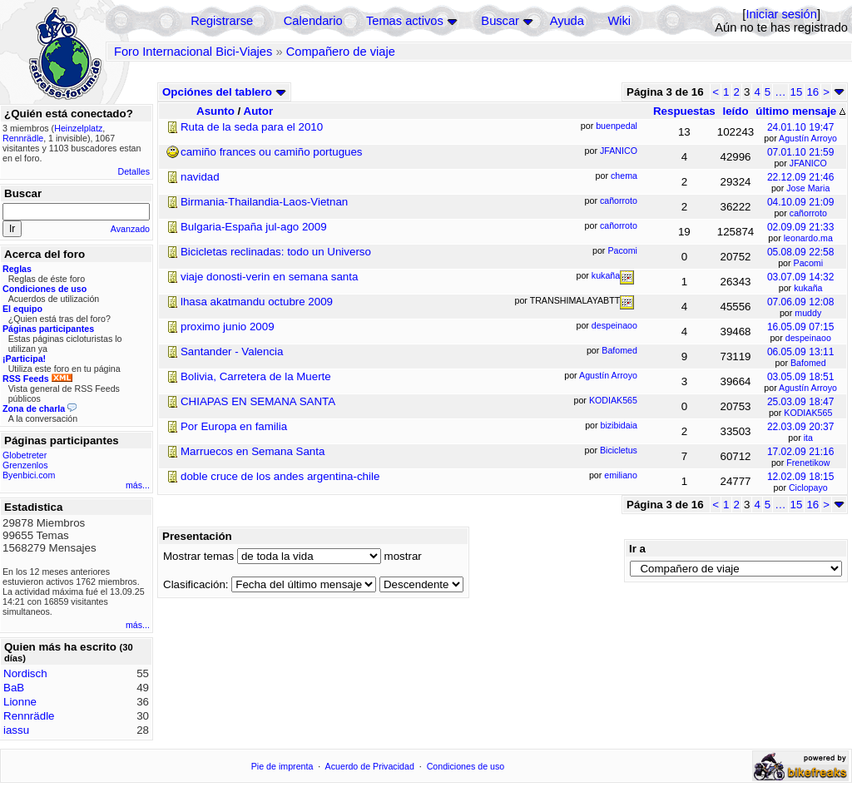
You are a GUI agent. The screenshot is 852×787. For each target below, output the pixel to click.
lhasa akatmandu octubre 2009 (257, 301)
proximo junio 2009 (228, 326)
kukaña (808, 288)
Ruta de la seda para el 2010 (252, 127)
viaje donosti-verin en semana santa (269, 276)
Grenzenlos (25, 465)
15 (796, 92)
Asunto (215, 111)
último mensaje (800, 111)
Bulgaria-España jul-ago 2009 (254, 226)
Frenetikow (808, 463)
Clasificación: (196, 584)
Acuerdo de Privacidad (369, 766)
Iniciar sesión (781, 14)
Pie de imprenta (282, 766)
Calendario (313, 20)
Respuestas (684, 111)
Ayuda (567, 20)
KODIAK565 (808, 413)
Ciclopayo (808, 487)
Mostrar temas (198, 556)
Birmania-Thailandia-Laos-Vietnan (264, 202)
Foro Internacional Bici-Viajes (193, 51)
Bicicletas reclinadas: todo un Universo (276, 251)
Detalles (134, 171)
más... (138, 485)
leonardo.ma (808, 238)
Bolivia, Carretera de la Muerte (256, 376)
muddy (808, 313)
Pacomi (809, 263)
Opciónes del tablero (224, 92)
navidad (200, 177)
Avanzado (130, 229)
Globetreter (24, 455)
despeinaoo (808, 338)
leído (735, 111)
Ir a (637, 548)
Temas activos (404, 20)
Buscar (500, 20)
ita (808, 438)
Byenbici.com (28, 475)
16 (812, 92)
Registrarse (222, 20)
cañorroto (808, 213)
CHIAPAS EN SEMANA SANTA (258, 401)
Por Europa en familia (234, 426)
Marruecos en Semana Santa (252, 451)
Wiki (619, 20)
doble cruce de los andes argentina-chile (280, 476)
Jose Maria (808, 188)
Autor (259, 111)
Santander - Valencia (232, 351)
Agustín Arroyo (808, 138)
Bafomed (808, 363)
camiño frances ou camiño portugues (272, 152)
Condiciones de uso (466, 766)
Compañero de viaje (340, 51)
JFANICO (808, 163)
